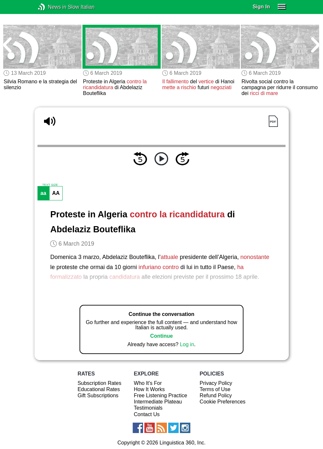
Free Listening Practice (160, 395)
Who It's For (148, 383)
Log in (187, 344)
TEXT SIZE (50, 184)
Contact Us (147, 414)
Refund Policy (216, 395)
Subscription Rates (99, 383)
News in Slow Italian (51, 7)
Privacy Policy (216, 383)
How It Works (149, 389)
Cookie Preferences (223, 401)
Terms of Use (215, 389)
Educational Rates (99, 389)
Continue (161, 336)
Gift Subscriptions (98, 395)
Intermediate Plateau (158, 401)
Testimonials (148, 408)
